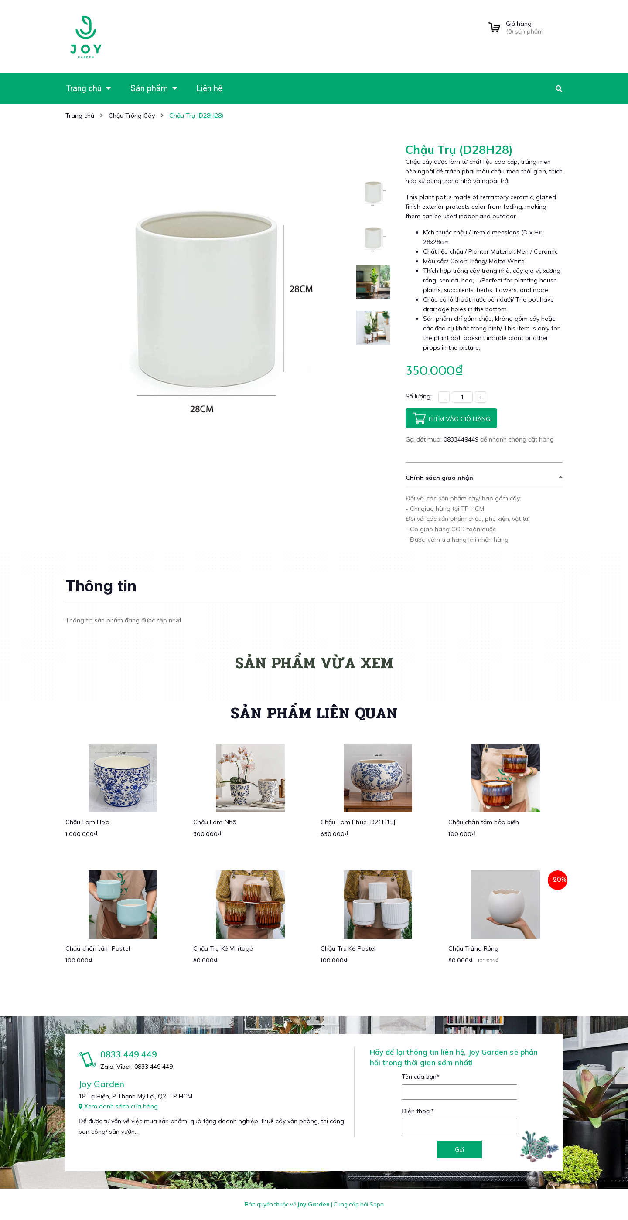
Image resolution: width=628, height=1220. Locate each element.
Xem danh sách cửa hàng (118, 1106)
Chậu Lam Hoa (87, 822)
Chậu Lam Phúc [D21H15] (358, 822)
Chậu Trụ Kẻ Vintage (223, 948)
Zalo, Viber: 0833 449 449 (136, 1066)
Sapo (376, 1204)
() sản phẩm (534, 27)
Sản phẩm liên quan (314, 713)
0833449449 (462, 439)
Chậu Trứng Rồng (473, 948)
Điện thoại (418, 1111)
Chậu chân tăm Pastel (97, 948)
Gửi (459, 1149)
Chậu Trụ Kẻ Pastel (348, 948)
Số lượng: (419, 396)
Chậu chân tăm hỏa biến (483, 822)
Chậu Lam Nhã (215, 822)
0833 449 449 (128, 1054)
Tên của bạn (421, 1077)
